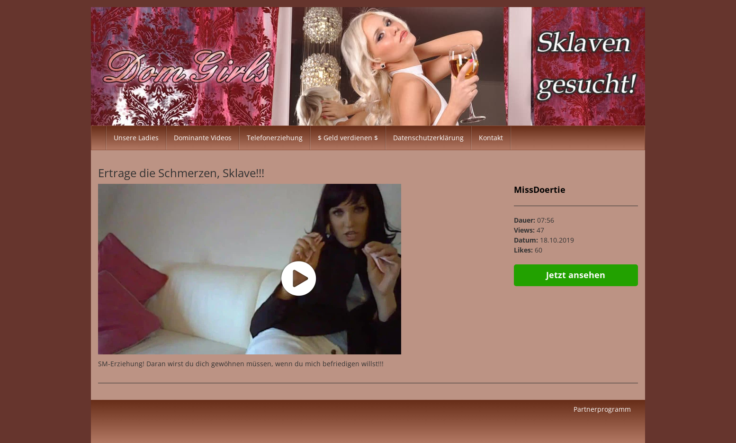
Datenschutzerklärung (428, 137)
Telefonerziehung (275, 137)
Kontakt (491, 137)
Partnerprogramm (602, 409)
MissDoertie (539, 189)
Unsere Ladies (136, 137)
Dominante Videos (203, 137)
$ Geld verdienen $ (348, 137)
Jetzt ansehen (575, 274)
